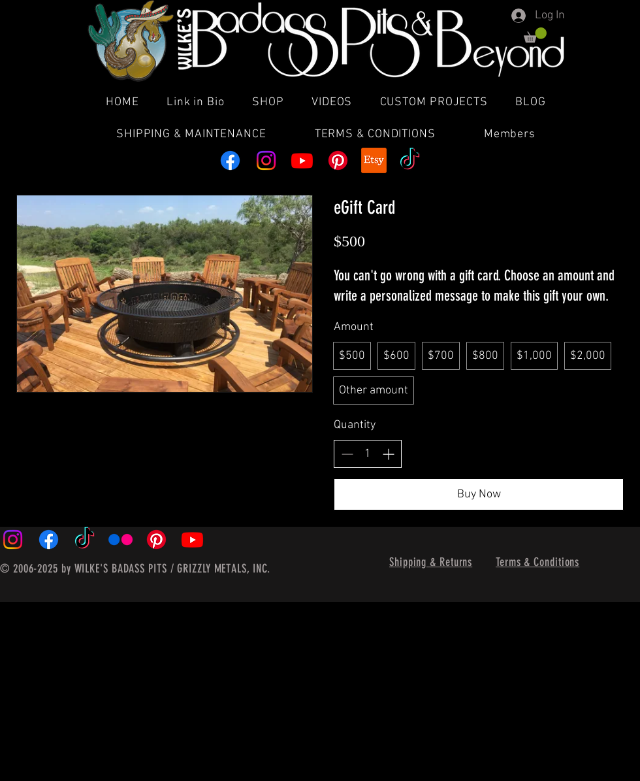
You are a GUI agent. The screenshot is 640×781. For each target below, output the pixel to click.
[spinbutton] (367, 454)
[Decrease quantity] (347, 453)
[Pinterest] (338, 160)
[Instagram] (266, 160)
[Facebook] (230, 160)
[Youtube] (302, 160)
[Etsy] (374, 160)
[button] (535, 34)
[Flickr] (120, 539)
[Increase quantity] (388, 453)
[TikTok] (410, 160)
